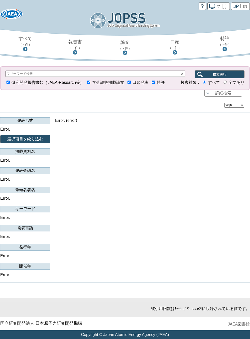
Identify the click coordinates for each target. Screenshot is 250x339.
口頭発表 (140, 82)
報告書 (75, 44)
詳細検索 (223, 93)
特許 (225, 41)
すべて (25, 41)
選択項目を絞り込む (25, 139)
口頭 (175, 44)
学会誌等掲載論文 (108, 82)
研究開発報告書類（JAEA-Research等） (47, 82)
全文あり (237, 82)
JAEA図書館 (239, 324)
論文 (125, 45)
